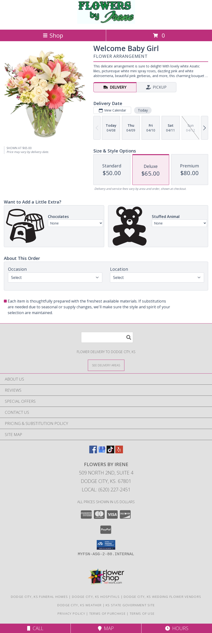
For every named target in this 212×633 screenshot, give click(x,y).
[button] (106, 545)
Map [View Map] (106, 628)
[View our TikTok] (110, 452)
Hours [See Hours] (176, 628)
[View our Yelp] (119, 452)
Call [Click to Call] (35, 628)
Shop (53, 35)
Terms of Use (142, 613)
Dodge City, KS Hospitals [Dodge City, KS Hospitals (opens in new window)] (96, 596)
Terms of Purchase (107, 613)
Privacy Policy (71, 613)
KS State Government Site (130, 605)
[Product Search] (107, 337)
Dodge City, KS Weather (79, 605)
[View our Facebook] (93, 452)
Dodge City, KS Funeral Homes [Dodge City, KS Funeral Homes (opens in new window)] (39, 596)
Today (143, 110)
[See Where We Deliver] (106, 365)
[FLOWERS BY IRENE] (106, 22)
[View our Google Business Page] (102, 452)
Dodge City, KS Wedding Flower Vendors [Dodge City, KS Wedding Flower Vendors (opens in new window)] (162, 596)
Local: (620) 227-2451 (106, 489)
